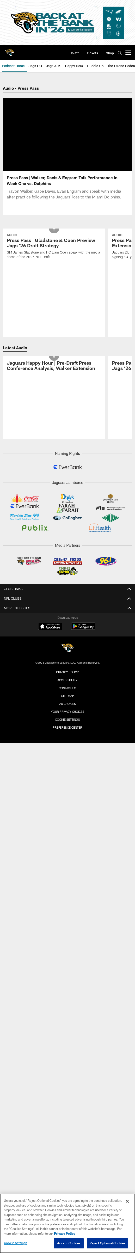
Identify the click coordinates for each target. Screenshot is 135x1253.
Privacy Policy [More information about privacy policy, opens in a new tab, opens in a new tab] (64, 1233)
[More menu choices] (128, 52)
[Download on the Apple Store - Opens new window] (50, 554)
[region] (67, 1223)
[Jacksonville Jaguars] (67, 576)
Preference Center (67, 654)
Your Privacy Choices (67, 639)
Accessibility (67, 607)
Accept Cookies (68, 1243)
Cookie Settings (67, 647)
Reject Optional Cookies (107, 1243)
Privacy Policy (67, 599)
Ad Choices (67, 631)
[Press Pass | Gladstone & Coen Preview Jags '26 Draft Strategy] (54, 174)
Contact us (67, 615)
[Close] (127, 1201)
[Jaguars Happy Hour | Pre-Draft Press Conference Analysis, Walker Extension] (54, 293)
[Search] (120, 53)
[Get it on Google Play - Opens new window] (83, 556)
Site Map (67, 623)
